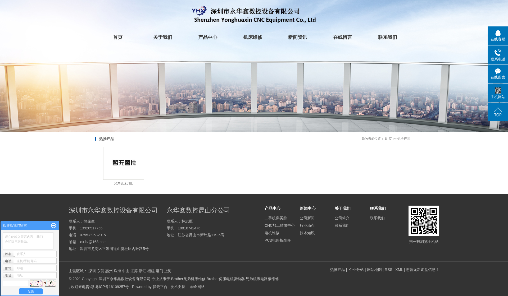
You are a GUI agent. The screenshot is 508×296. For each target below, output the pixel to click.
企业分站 (356, 269)
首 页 (388, 139)
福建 (151, 271)
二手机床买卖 (276, 218)
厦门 (159, 271)
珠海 (117, 271)
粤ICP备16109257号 (112, 287)
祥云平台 (160, 287)
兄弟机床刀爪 (123, 183)
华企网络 (197, 287)
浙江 (142, 271)
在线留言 (342, 37)
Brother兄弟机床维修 (188, 279)
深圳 (92, 271)
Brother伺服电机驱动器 (226, 279)
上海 (168, 271)
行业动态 (307, 225)
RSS (388, 269)
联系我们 (387, 37)
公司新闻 (307, 218)
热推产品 (337, 269)
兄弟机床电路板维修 (262, 279)
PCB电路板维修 (278, 240)
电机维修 (272, 233)
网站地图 (375, 269)
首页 (118, 37)
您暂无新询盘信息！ (422, 269)
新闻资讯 (297, 37)
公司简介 (342, 218)
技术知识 (307, 233)
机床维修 (252, 37)
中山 (125, 271)
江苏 (134, 271)
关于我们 (162, 37)
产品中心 (207, 37)
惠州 (109, 271)
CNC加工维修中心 (280, 225)
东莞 (100, 271)
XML (399, 269)
